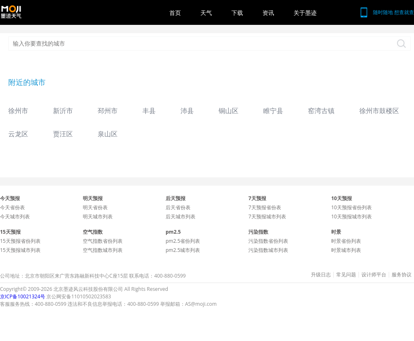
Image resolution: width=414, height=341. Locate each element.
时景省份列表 (346, 240)
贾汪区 (63, 133)
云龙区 (18, 133)
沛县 (187, 110)
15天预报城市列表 (20, 250)
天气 (206, 13)
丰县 (149, 110)
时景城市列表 (346, 250)
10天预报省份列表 (351, 207)
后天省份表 (178, 207)
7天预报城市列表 (267, 216)
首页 (175, 13)
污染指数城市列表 (268, 250)
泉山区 (108, 133)
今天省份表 (12, 207)
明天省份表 (95, 207)
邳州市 (108, 110)
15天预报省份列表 (20, 240)
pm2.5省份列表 (183, 240)
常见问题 (346, 275)
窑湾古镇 (321, 110)
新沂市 (63, 110)
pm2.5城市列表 (183, 250)
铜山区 (228, 110)
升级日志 (321, 275)
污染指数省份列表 (268, 240)
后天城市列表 (180, 216)
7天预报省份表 (264, 207)
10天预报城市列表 (351, 216)
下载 (237, 13)
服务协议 (402, 275)
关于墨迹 (305, 13)
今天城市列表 (15, 216)
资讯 (268, 13)
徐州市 (18, 110)
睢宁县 (273, 110)
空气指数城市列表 (103, 250)
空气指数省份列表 (103, 240)
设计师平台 (373, 275)
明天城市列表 (98, 216)
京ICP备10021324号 (22, 296)
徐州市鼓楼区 (379, 110)
